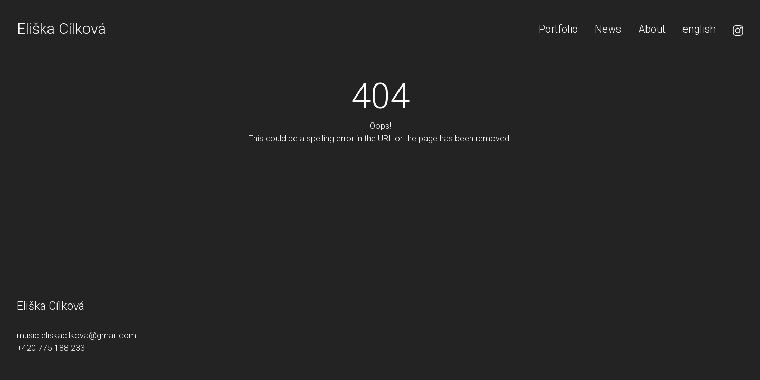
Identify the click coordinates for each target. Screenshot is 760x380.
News (608, 29)
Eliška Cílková (61, 28)
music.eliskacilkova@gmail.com (76, 335)
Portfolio (558, 29)
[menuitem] (699, 29)
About (652, 29)
